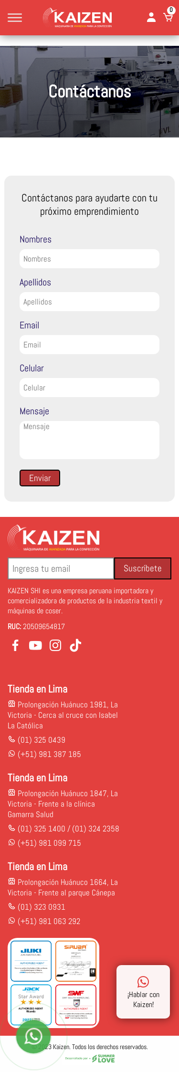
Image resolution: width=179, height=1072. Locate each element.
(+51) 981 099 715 (49, 843)
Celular (32, 368)
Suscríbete (143, 568)
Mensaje (34, 411)
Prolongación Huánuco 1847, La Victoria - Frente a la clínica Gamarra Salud (63, 804)
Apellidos (35, 282)
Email (29, 325)
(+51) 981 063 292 (49, 921)
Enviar (40, 478)
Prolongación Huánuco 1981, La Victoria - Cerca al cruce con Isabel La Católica (63, 715)
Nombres (36, 239)
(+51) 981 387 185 (48, 754)
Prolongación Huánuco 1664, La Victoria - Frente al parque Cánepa (63, 887)
